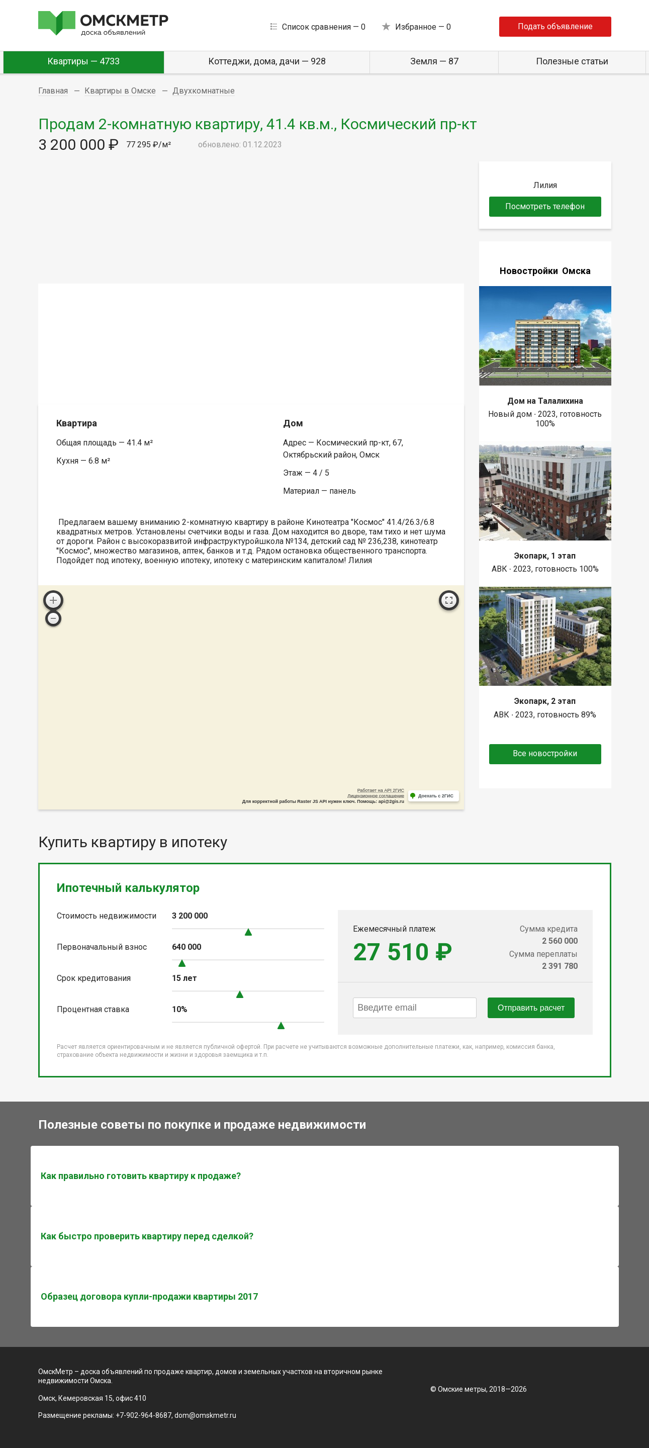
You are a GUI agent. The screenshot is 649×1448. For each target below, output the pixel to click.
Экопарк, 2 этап (545, 701)
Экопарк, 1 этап (545, 556)
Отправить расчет (531, 1008)
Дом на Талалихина (545, 401)
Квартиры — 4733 (83, 61)
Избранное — (423, 27)
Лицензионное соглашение (375, 795)
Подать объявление (555, 26)
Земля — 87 (434, 61)
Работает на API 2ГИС (380, 790)
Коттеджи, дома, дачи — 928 (267, 61)
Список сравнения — (323, 27)
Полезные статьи (572, 61)
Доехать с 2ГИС (435, 795)
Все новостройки (545, 753)
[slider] (248, 932)
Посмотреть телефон (545, 206)
